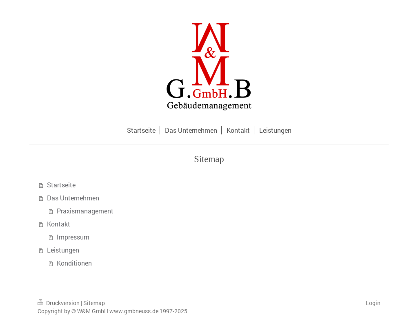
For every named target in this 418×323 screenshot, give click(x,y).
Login (373, 303)
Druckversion (59, 303)
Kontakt (58, 224)
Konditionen (74, 263)
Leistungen (63, 250)
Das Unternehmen (73, 197)
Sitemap (94, 303)
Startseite (61, 184)
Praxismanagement (85, 211)
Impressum (73, 237)
